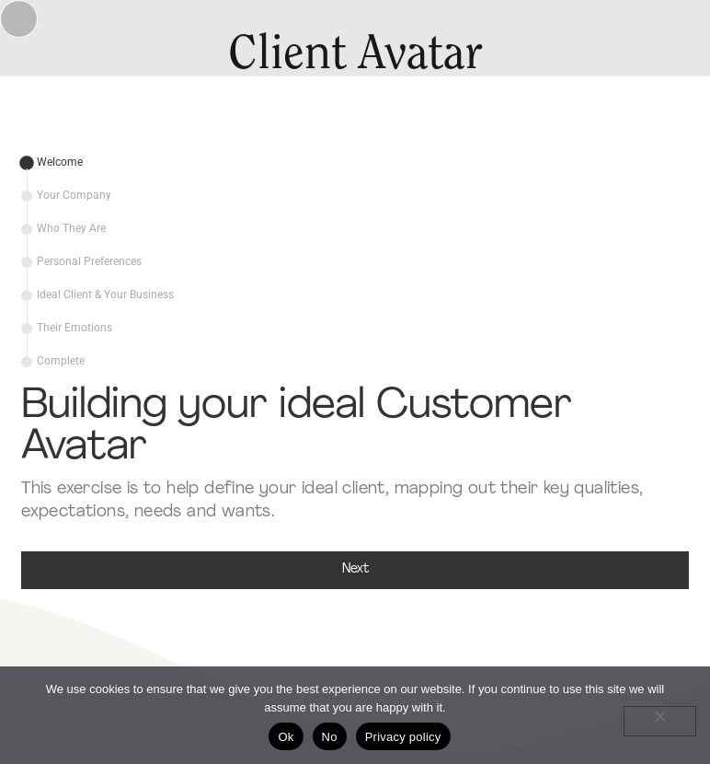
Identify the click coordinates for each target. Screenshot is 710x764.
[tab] (52, 162)
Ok (285, 737)
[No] (660, 721)
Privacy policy (403, 737)
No (330, 737)
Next (355, 569)
